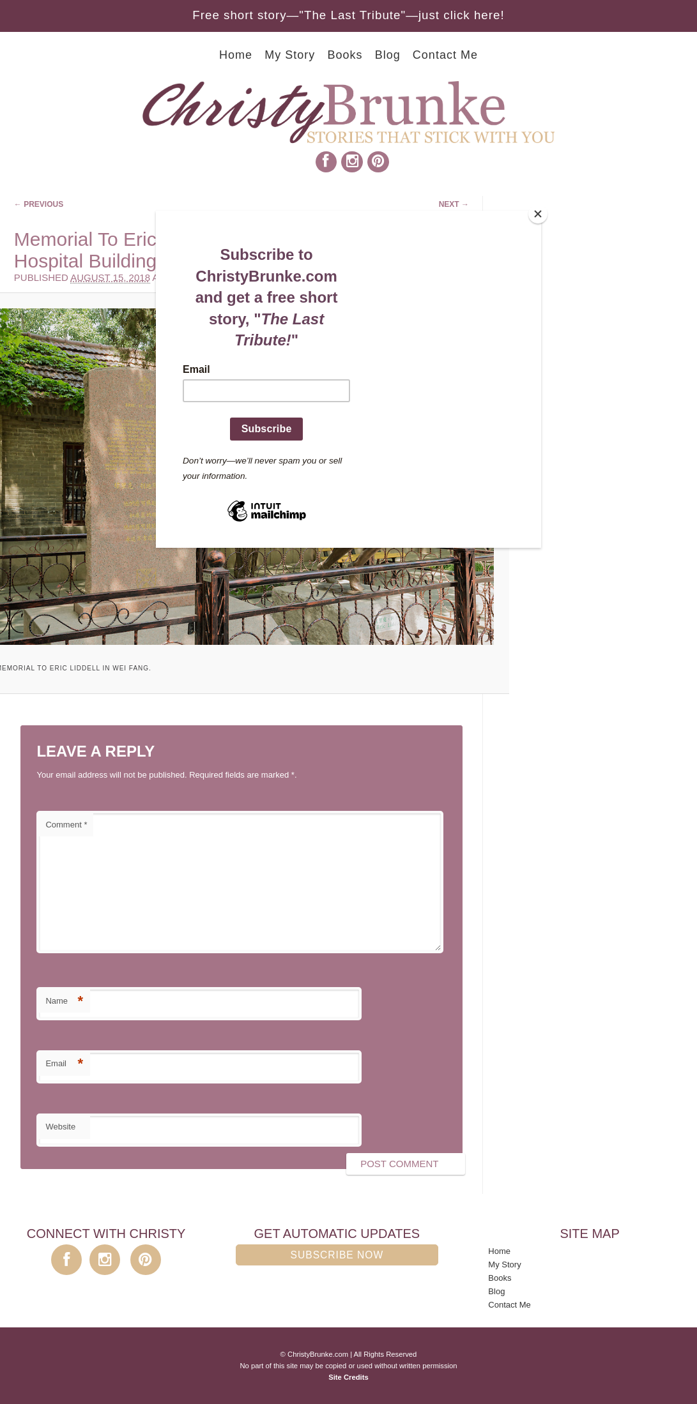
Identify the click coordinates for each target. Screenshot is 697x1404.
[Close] (538, 213)
